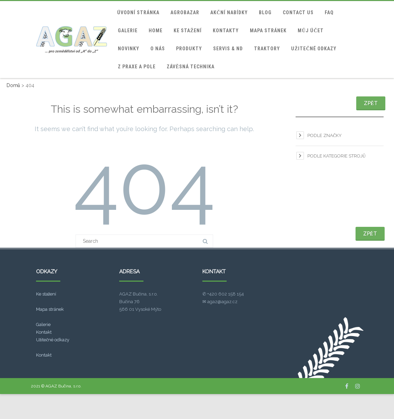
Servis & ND (228, 48)
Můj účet (311, 30)
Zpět (371, 103)
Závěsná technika (190, 66)
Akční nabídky (229, 12)
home (156, 30)
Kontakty (226, 30)
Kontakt (44, 332)
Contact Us (298, 12)
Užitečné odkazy (313, 48)
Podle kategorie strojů (336, 156)
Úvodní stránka (138, 12)
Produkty (189, 48)
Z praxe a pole (137, 66)
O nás (157, 48)
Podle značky (324, 135)
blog (265, 12)
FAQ (329, 12)
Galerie (128, 30)
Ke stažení (188, 30)
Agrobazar (184, 12)
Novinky (128, 48)
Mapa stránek (268, 30)
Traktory (267, 48)
